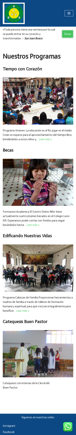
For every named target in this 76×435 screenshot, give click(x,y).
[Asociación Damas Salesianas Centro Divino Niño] (14, 13)
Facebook (8, 432)
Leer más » (45, 139)
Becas (8, 150)
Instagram (9, 425)
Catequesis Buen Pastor (25, 321)
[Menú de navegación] (69, 13)
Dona (67, 34)
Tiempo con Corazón (22, 68)
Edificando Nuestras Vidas (27, 235)
